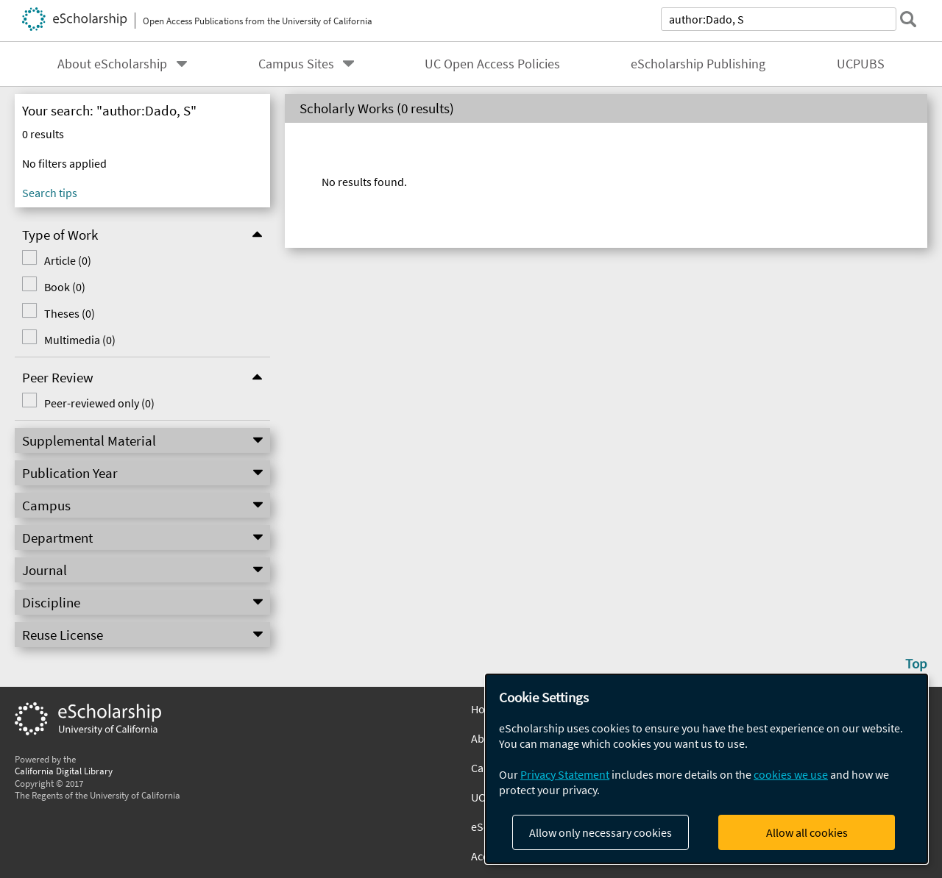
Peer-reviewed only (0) (99, 403)
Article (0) (67, 260)
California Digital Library (64, 771)
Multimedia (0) (80, 339)
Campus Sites (296, 64)
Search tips (49, 192)
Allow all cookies (807, 832)
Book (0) (64, 286)
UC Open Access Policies (492, 64)
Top (916, 663)
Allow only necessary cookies (600, 832)
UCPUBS (861, 64)
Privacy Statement (564, 774)
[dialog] (706, 768)
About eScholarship (112, 64)
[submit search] (908, 19)
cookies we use (791, 774)
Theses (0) (69, 313)
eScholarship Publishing (698, 64)
